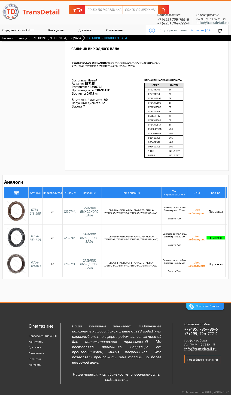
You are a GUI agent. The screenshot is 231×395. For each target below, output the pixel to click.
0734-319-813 (35, 264)
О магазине (114, 30)
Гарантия (35, 358)
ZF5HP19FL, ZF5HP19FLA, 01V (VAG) (57, 38)
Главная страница (14, 38)
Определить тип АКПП (43, 335)
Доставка (85, 30)
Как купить (56, 30)
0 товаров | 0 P (200, 30)
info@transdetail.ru (212, 22)
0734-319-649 (35, 238)
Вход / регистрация (173, 30)
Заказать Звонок (204, 306)
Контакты (35, 364)
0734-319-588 (35, 211)
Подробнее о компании (202, 359)
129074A (70, 211)
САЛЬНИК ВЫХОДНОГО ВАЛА (89, 211)
